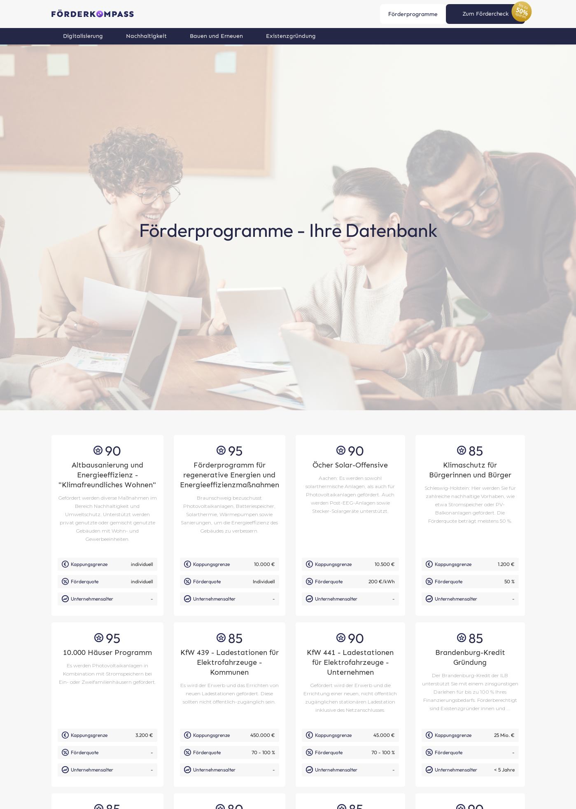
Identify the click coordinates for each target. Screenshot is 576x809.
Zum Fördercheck (485, 13)
